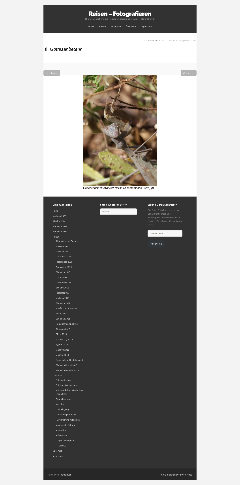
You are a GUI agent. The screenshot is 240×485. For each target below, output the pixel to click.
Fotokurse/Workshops (66, 385)
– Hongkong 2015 (64, 339)
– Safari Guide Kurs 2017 (68, 308)
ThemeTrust (65, 475)
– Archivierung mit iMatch (68, 420)
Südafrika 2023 (60, 226)
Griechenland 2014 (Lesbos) (69, 360)
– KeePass (61, 445)
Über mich (131, 26)
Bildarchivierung (63, 399)
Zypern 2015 (62, 344)
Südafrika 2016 (63, 319)
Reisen (102, 26)
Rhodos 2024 (59, 221)
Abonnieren (156, 244)
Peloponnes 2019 (64, 262)
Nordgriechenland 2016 (67, 324)
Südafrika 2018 (63, 272)
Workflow (60, 404)
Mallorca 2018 (62, 298)
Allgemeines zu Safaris (66, 241)
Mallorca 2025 (59, 216)
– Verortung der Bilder (66, 414)
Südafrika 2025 (60, 231)
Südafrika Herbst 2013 (66, 365)
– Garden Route (63, 282)
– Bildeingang (62, 409)
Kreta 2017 (61, 313)
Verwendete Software (66, 425)
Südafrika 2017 (63, 303)
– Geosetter (61, 435)
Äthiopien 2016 (63, 329)
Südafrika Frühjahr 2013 (67, 370)
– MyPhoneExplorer (65, 440)
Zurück (52, 73)
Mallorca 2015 (62, 350)
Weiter (188, 73)
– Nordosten (61, 277)
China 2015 (61, 334)
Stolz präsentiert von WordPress (176, 475)
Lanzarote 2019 (63, 256)
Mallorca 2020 (62, 251)
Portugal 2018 (62, 293)
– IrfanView (61, 430)
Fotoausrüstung (63, 380)
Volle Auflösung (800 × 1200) (183, 40)
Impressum (146, 26)
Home (91, 26)
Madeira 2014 (62, 355)
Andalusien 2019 (64, 267)
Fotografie (116, 26)
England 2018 (62, 287)
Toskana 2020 (62, 246)
